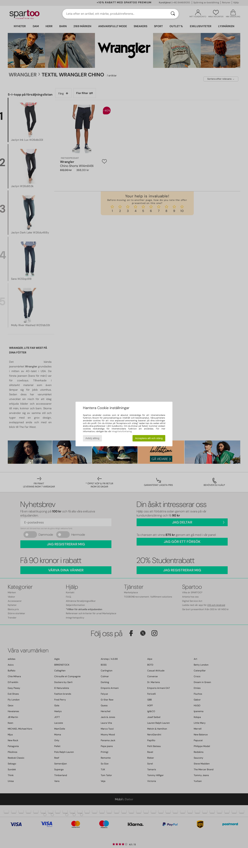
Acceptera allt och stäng (149, 438)
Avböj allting (92, 438)
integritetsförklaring (122, 431)
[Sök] (173, 14)
